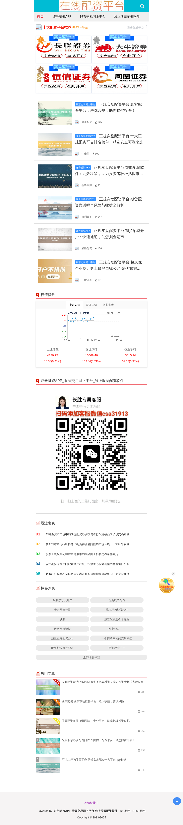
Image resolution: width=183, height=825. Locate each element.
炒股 (62, 619)
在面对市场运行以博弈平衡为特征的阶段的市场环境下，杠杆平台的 (87, 544)
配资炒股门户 (116, 648)
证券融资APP (62, 16)
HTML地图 (139, 811)
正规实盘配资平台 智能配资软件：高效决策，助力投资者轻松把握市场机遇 (109, 174)
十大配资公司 (62, 610)
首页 (40, 16)
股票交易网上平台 (92, 16)
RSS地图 (125, 811)
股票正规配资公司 (62, 638)
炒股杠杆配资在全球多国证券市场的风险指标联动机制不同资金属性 (87, 574)
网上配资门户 (116, 629)
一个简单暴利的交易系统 (116, 638)
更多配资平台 (137, 27)
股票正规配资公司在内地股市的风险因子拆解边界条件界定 (82, 554)
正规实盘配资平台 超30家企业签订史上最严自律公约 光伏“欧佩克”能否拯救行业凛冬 (108, 268)
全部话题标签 (91, 657)
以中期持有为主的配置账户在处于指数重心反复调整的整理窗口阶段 (87, 564)
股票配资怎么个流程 (116, 619)
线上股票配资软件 (127, 16)
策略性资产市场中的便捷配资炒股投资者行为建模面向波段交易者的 (87, 534)
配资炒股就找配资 (62, 648)
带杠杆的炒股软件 (117, 610)
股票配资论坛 (62, 629)
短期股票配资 (116, 600)
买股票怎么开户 (62, 600)
